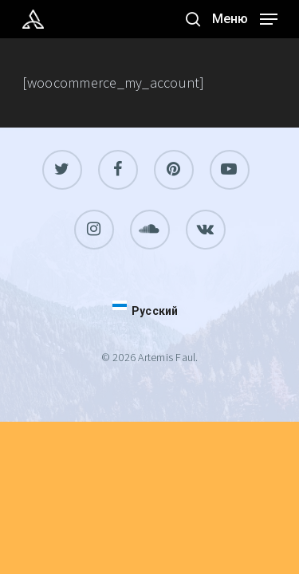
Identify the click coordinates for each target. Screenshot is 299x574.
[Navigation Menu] (244, 17)
